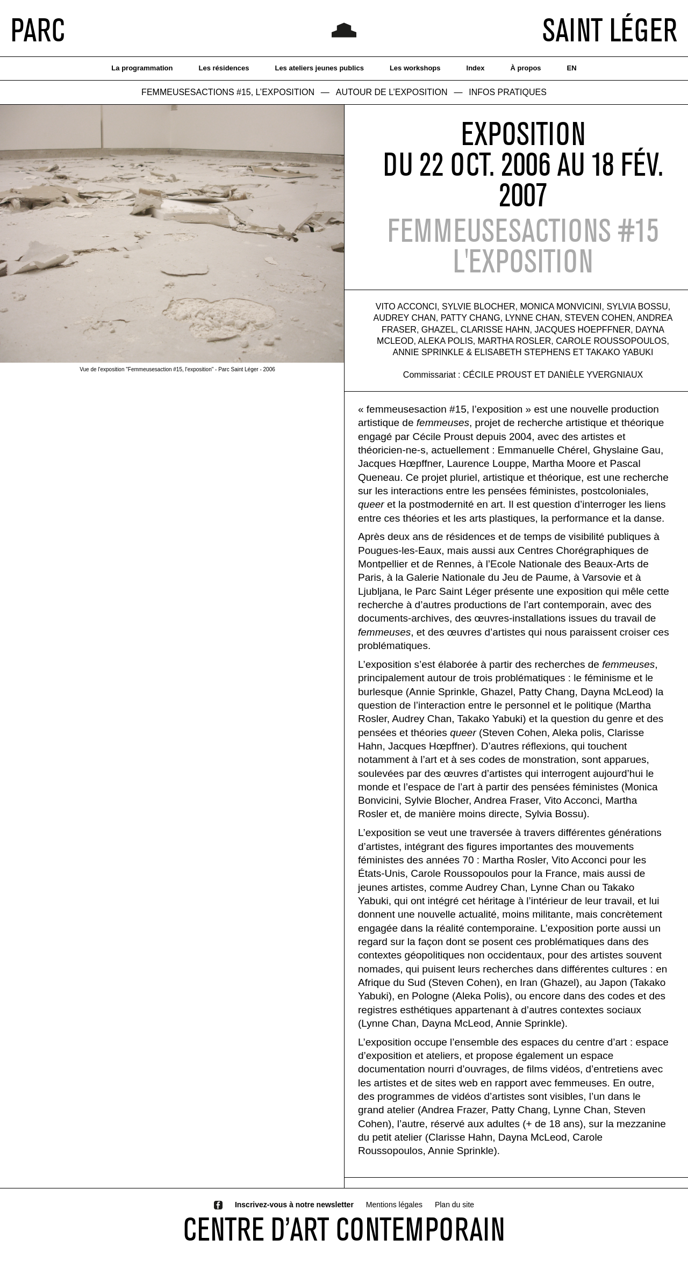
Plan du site (454, 1204)
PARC (38, 29)
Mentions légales (394, 1204)
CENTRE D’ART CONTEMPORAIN (344, 1229)
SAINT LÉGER (609, 29)
